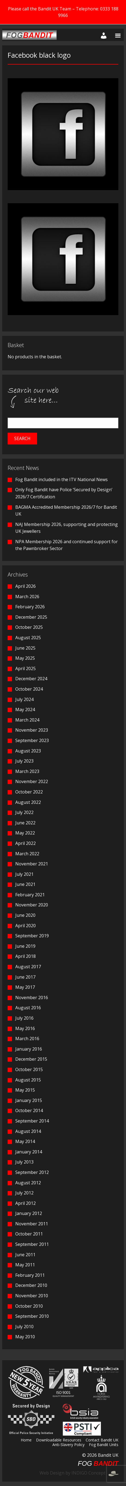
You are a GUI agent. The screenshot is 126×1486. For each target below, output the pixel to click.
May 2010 (25, 1337)
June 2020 (25, 915)
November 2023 (31, 730)
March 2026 (27, 597)
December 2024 (31, 679)
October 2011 (29, 1234)
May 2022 (25, 833)
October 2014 (29, 1110)
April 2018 (25, 956)
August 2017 (28, 967)
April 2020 (25, 926)
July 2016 (24, 1018)
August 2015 (28, 1080)
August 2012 (28, 1183)
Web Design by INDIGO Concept (79, 1473)
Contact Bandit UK (102, 1440)
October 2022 (29, 792)
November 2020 (31, 905)
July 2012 (24, 1193)
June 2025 (25, 648)
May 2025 (25, 658)
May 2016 (25, 1028)
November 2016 (31, 997)
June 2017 (25, 977)
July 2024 (24, 699)
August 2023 (28, 751)
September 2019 (32, 936)
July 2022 (24, 812)
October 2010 (29, 1306)
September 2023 (32, 740)
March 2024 (27, 720)
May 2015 (25, 1090)
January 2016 (28, 1049)
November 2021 (31, 864)
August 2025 (28, 638)
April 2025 (25, 668)
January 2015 (28, 1100)
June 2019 (25, 946)
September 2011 (32, 1244)
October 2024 (29, 689)
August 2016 (28, 1008)
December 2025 (31, 617)
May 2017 (25, 987)
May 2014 (25, 1141)
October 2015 (29, 1069)
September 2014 (32, 1121)
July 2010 (24, 1327)
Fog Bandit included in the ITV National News (61, 479)
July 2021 (24, 874)
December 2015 (31, 1059)
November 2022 (31, 781)
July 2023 (24, 761)
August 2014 (28, 1131)
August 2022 (28, 802)
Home (26, 1440)
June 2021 (25, 884)
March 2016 (27, 1039)
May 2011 (25, 1265)
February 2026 (30, 607)
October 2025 (29, 627)
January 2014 (28, 1152)
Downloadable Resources (58, 1440)
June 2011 (25, 1255)
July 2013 (24, 1162)
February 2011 (30, 1275)
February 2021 (30, 895)
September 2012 (32, 1172)
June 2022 (25, 823)
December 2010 (31, 1285)
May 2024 (25, 709)
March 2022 (27, 854)
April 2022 (25, 843)
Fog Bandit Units (103, 1445)
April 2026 (25, 586)
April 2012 (25, 1203)
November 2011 (31, 1224)
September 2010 (32, 1316)
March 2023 (27, 771)
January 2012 (28, 1213)
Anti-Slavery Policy (68, 1445)
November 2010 (31, 1296)
